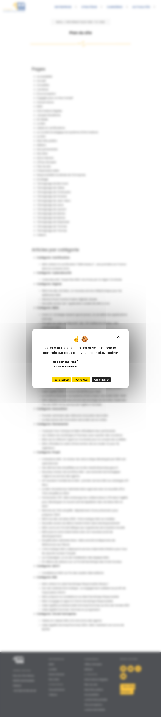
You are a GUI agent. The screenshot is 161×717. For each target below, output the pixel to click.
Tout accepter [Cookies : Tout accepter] (61, 379)
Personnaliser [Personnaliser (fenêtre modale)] (101, 379)
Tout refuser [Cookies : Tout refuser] (81, 379)
